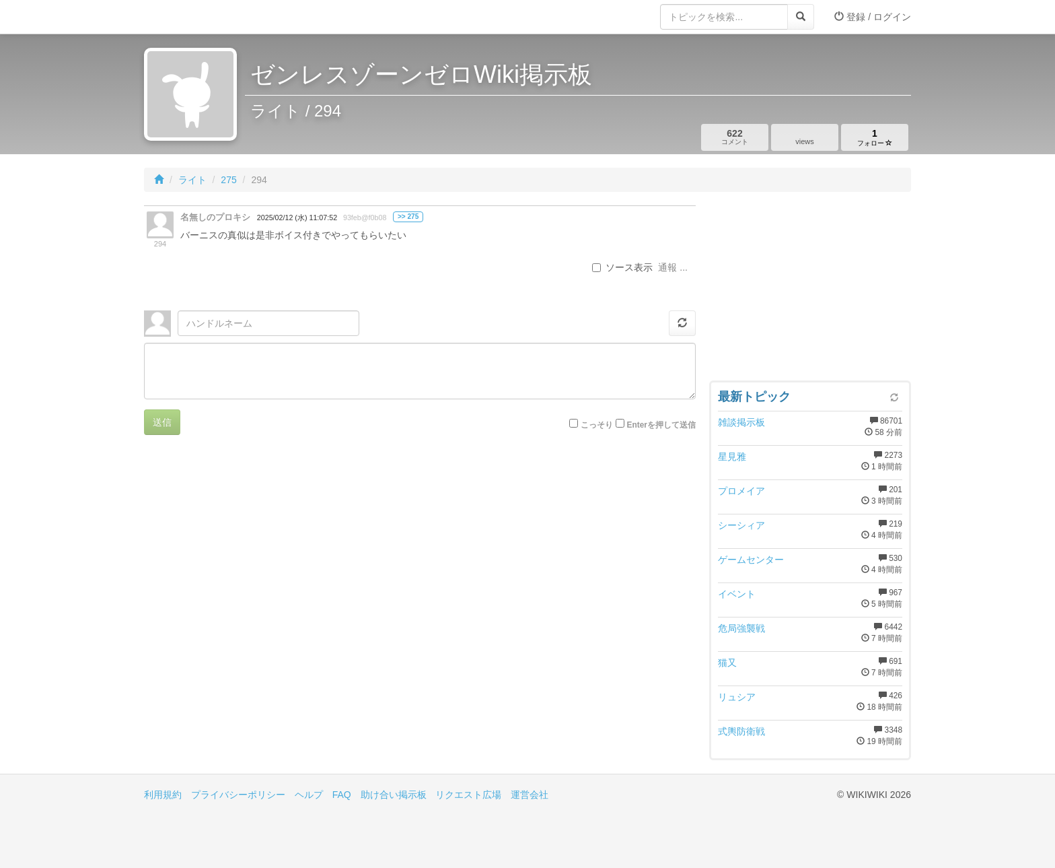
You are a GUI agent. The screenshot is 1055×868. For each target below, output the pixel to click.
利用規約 (163, 794)
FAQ (341, 794)
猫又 (727, 662)
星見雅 (732, 456)
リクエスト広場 (468, 794)
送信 (162, 422)
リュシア (737, 697)
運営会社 (529, 794)
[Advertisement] (810, 289)
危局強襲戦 (741, 628)
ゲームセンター (751, 559)
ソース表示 (622, 267)
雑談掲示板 (741, 422)
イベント (737, 594)
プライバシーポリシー (238, 794)
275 (228, 179)
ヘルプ (309, 794)
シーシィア (741, 525)
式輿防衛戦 (741, 731)
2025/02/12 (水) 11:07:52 (297, 217)
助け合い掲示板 (394, 794)
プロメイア (741, 491)
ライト (192, 179)
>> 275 (408, 216)
